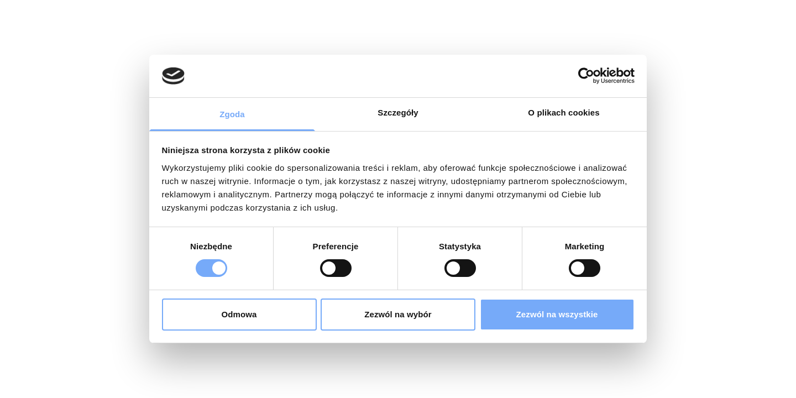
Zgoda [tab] (232, 114)
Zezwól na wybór (398, 314)
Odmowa (239, 314)
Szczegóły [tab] (398, 112)
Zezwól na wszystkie (557, 314)
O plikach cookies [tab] (563, 112)
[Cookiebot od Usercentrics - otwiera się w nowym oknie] (586, 75)
